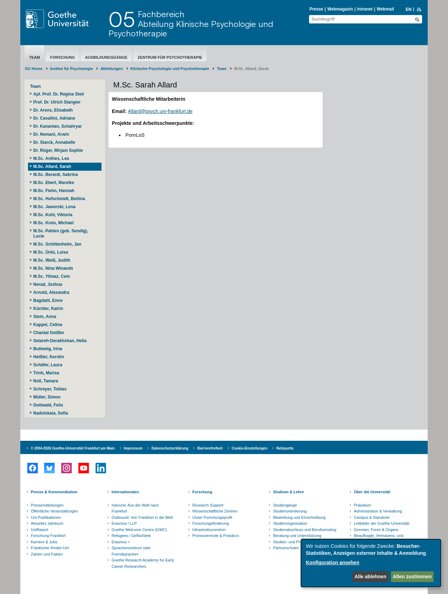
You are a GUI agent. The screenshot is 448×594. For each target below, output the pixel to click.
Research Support (208, 505)
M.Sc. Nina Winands (53, 268)
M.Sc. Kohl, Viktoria (53, 214)
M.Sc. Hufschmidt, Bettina (60, 198)
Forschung (62, 57)
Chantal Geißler (48, 332)
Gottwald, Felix (48, 405)
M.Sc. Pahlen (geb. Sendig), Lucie (60, 233)
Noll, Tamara (46, 381)
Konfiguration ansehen (332, 562)
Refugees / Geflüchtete (131, 535)
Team (34, 57)
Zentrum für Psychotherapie (170, 57)
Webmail (385, 9)
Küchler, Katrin (48, 308)
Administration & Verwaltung (378, 511)
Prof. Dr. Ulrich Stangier (56, 102)
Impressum (133, 448)
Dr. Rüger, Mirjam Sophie (58, 150)
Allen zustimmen (412, 576)
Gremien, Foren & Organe (376, 530)
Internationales (125, 492)
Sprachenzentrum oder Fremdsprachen (131, 551)
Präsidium (362, 505)
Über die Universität (372, 492)
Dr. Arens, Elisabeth (53, 110)
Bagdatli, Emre (48, 300)
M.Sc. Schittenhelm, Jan (58, 244)
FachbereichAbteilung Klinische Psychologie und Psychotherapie (190, 23)
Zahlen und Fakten (47, 554)
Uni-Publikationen (46, 517)
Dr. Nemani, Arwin (52, 134)
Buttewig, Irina (48, 348)
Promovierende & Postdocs (215, 535)
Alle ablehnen (370, 576)
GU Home (33, 68)
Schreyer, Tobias (50, 389)
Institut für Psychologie (71, 68)
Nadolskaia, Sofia (50, 413)
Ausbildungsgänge (106, 57)
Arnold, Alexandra (51, 292)
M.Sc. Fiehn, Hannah (53, 190)
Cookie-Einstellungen (249, 448)
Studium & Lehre (288, 492)
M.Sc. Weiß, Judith (52, 260)
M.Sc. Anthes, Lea (51, 158)
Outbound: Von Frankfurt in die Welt (142, 517)
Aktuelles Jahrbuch (47, 523)
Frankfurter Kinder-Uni (50, 548)
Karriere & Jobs (44, 542)
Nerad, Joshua (48, 284)
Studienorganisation (290, 523)
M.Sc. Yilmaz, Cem (52, 276)
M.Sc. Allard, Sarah (52, 166)
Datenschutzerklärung (170, 448)
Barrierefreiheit (210, 448)
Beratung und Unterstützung (297, 535)
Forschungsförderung (210, 523)
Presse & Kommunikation (54, 492)
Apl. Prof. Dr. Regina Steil (58, 94)
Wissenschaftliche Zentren (215, 511)
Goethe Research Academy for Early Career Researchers (143, 563)
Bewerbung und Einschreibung (299, 517)
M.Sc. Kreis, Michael (53, 222)
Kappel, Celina (48, 324)
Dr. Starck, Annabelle (54, 142)
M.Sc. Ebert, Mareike (54, 182)
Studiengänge (285, 505)
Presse (316, 9)
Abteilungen (111, 68)
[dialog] (371, 563)
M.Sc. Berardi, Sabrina (55, 174)
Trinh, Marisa (46, 372)
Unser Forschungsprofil (212, 517)
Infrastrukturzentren (209, 530)
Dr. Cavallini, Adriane (54, 118)
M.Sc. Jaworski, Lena (54, 206)
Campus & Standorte (372, 517)
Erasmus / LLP (124, 523)
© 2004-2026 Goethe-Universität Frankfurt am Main (73, 448)
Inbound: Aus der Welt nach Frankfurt (135, 508)
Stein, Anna (44, 316)
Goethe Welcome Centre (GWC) (139, 530)
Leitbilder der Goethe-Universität (381, 523)
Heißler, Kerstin (49, 356)
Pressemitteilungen (47, 505)
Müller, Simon (47, 397)
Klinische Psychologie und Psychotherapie (170, 68)
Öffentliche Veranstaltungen (54, 511)
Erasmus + (121, 542)
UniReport (39, 530)
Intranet (364, 9)
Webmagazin (340, 9)
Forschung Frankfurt (48, 535)
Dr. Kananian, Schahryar (58, 126)
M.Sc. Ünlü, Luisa (51, 252)
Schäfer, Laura (48, 364)
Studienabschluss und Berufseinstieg (304, 530)
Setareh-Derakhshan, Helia (60, 340)
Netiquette (285, 448)
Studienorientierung (289, 511)
